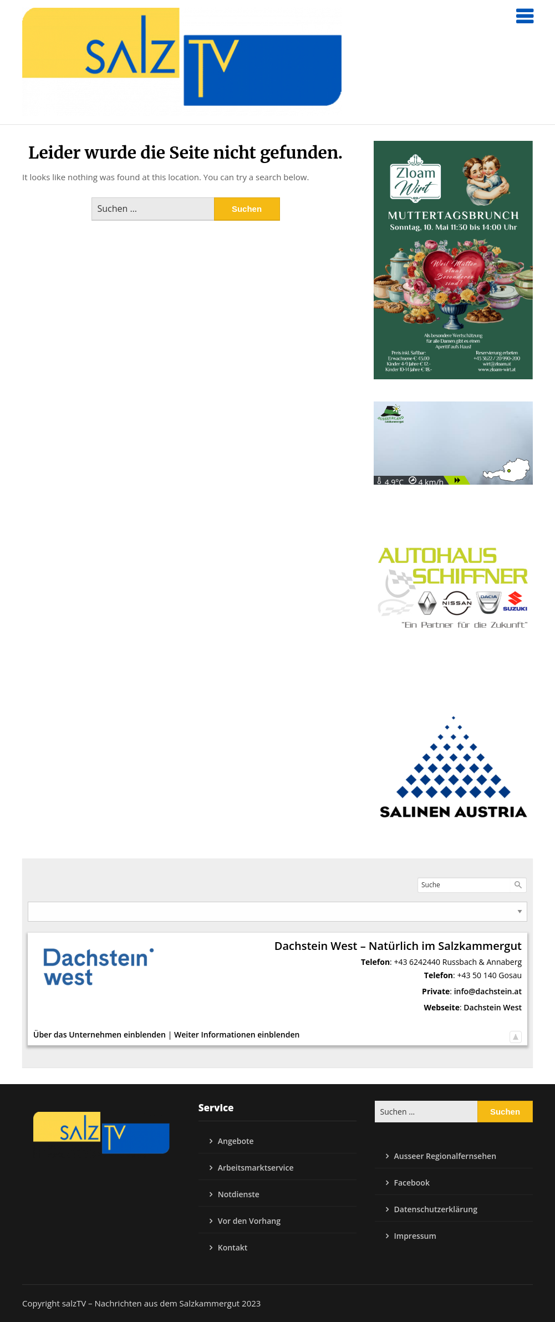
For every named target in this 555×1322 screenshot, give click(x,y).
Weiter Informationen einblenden (236, 1034)
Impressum (415, 1236)
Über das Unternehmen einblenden (99, 1034)
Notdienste (238, 1194)
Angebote (236, 1141)
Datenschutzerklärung (435, 1209)
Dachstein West (493, 1007)
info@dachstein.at (488, 991)
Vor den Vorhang (249, 1221)
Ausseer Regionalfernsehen (445, 1156)
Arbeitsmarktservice (256, 1167)
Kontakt (233, 1247)
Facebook (412, 1182)
